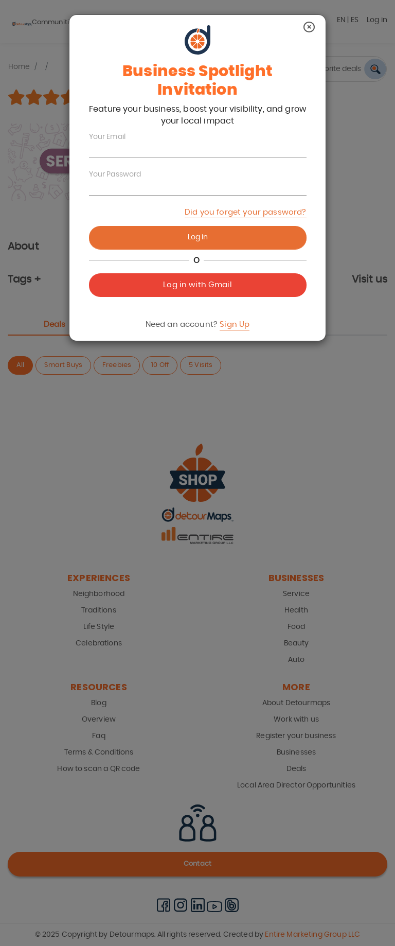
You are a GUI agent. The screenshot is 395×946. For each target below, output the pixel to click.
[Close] (309, 27)
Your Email (107, 137)
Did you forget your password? (245, 212)
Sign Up (234, 324)
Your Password (115, 174)
